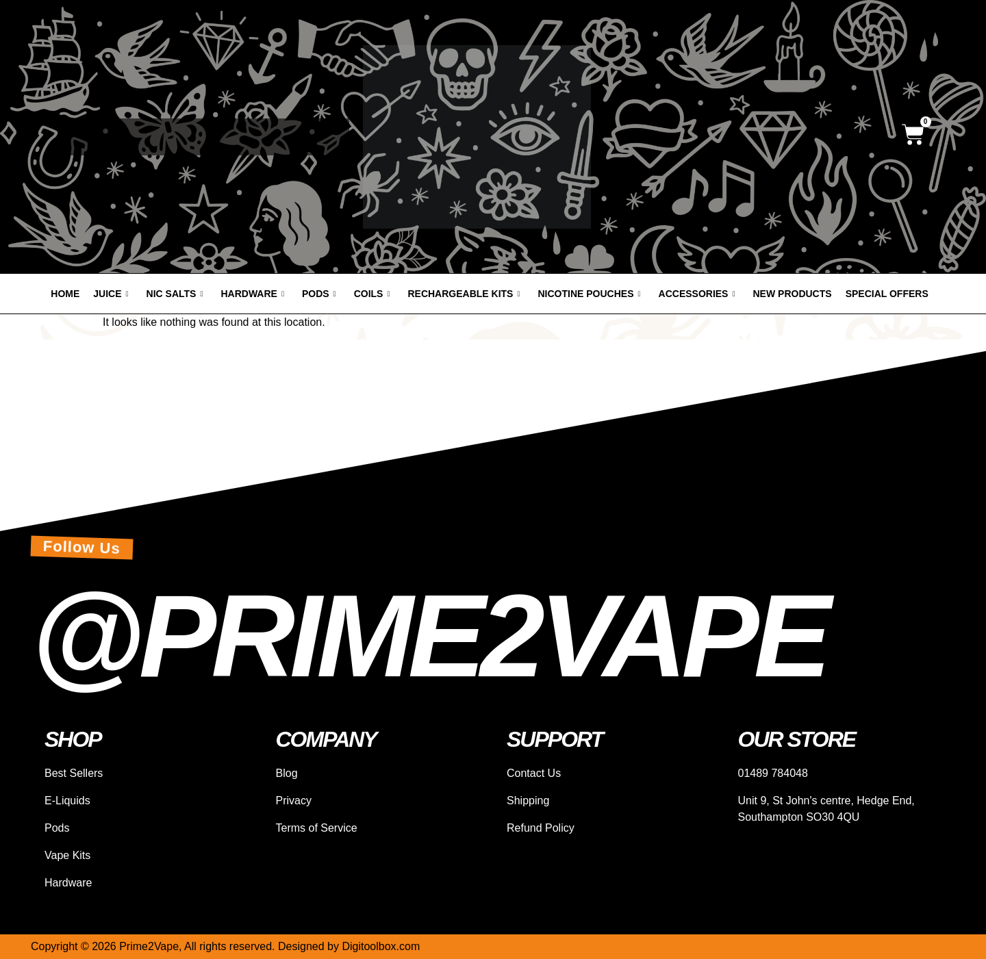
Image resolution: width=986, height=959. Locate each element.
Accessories (697, 293)
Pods (319, 293)
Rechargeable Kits (463, 293)
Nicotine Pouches (589, 293)
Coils (372, 293)
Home (65, 293)
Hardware (251, 293)
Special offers (887, 293)
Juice (110, 293)
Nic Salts (175, 293)
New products (792, 293)
